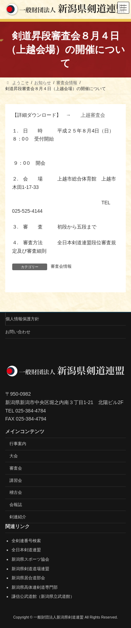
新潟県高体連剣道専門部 (35, 587)
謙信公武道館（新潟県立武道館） (43, 596)
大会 (13, 455)
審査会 (15, 467)
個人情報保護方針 (22, 318)
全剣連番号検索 (26, 540)
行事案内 (17, 443)
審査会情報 (61, 266)
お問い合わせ (17, 331)
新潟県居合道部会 (28, 577)
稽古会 (15, 492)
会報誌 (15, 504)
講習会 (15, 480)
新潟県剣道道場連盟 (30, 568)
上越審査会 (93, 115)
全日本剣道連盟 (26, 549)
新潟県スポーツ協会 (30, 559)
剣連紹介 (17, 516)
